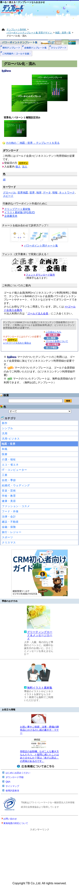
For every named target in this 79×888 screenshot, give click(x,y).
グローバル (9, 192)
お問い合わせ (10, 819)
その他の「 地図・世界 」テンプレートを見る (33, 142)
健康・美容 (9, 500)
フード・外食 (10, 511)
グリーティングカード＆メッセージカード (39, 635)
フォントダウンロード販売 (40, 274)
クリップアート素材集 (17, 209)
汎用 (4, 433)
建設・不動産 (10, 521)
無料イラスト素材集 (39, 687)
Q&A (8, 781)
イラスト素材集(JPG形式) (19, 212)
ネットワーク (67, 192)
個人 (18, 166)
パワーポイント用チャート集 (41, 245)
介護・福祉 (9, 459)
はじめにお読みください (18, 773)
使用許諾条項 (12, 790)
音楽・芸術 (9, 490)
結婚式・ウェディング (16, 485)
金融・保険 (9, 526)
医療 (4, 454)
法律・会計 (9, 516)
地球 (38, 192)
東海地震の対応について (15, 823)
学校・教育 (9, 495)
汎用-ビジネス (11, 438)
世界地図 (23, 192)
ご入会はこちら (53, 331)
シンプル (7, 428)
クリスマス (9, 542)
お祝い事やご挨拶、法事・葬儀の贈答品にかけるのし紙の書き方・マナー (39, 730)
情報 (55, 192)
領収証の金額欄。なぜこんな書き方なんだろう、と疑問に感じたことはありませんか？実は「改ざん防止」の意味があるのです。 (39, 756)
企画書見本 (10, 215)
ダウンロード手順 (15, 777)
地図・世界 (8, 443)
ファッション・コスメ (16, 506)
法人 (24, 166)
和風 (4, 449)
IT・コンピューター (14, 469)
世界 (32, 192)
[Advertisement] (39, 21)
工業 (4, 474)
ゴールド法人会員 (37, 313)
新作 (4, 423)
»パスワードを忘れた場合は (17, 343)
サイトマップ (12, 786)
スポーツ (7, 537)
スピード (8, 195)
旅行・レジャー (11, 532)
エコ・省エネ (10, 464)
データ (47, 192)
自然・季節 (9, 480)
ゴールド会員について (57, 341)
